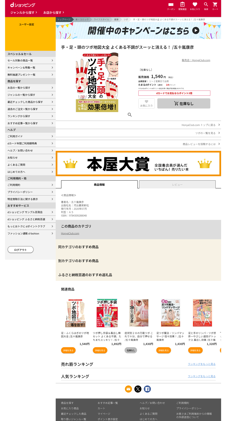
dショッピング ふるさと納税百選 (26, 219)
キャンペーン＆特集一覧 (21, 67)
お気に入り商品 (70, 408)
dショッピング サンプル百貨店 (25, 212)
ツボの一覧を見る (205, 133)
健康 (116, 19)
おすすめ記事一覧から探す (23, 123)
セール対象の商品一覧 (20, 60)
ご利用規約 (14, 185)
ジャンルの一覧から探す (21, 94)
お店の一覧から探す (19, 87)
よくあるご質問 (16, 164)
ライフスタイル (101, 19)
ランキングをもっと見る (202, 364)
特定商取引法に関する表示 (23, 199)
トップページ (64, 19)
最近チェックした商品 (73, 413)
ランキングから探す (19, 116)
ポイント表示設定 (108, 419)
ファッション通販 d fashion (23, 233)
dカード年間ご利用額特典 (22, 143)
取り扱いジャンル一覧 (73, 419)
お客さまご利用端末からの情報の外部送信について (194, 415)
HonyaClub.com (70, 233)
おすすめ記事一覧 (108, 403)
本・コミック (82, 19)
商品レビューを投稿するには (199, 144)
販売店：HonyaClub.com (196, 60)
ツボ (126, 19)
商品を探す (67, 403)
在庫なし (131, 350)
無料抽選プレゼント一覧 (21, 74)
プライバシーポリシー (20, 192)
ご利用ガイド (15, 136)
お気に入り (146, 105)
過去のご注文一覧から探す (23, 109)
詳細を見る (68, 350)
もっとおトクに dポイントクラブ (26, 226)
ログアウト (20, 250)
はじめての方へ (16, 172)
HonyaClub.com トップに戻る (199, 125)
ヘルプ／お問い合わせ (20, 150)
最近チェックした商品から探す (25, 102)
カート (101, 408)
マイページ (104, 413)
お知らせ (13, 157)
